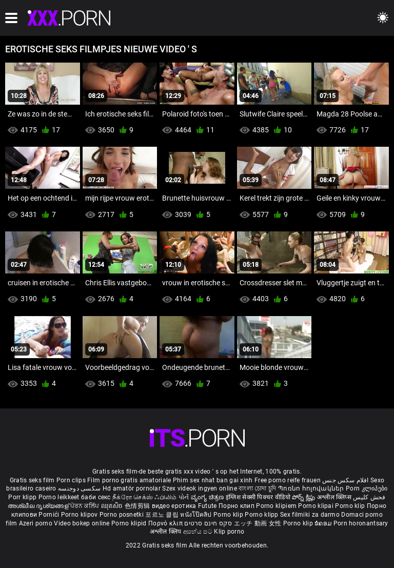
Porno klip (350, 506)
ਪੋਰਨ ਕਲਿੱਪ (85, 506)
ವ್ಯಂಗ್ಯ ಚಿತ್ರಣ (208, 497)
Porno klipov (80, 514)
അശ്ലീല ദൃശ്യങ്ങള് (39, 506)
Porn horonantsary (360, 523)
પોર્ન (184, 497)
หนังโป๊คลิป (196, 514)
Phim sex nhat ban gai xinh (213, 480)
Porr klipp (23, 497)
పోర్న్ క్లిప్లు (304, 497)
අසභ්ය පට (198, 531)
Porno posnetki (123, 514)
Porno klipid (129, 523)
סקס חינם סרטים (208, 523)
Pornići (49, 514)
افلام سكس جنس (345, 480)
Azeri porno (36, 523)
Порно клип (237, 506)
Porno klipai (316, 506)
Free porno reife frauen (287, 480)
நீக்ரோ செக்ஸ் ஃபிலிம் (144, 497)
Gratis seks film (32, 480)
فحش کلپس (369, 497)
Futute (207, 506)
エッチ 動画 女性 (258, 523)
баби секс (96, 497)
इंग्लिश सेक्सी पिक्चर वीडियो (258, 497)
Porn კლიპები (367, 488)
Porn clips (71, 480)
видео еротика (174, 506)
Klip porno (229, 531)
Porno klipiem (277, 506)
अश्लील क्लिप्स (335, 497)
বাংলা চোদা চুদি (257, 488)
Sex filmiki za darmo (310, 514)
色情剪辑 (138, 506)
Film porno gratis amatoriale (129, 480)
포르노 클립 (162, 514)
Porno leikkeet (60, 497)
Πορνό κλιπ (166, 523)
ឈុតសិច (113, 506)
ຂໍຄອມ (323, 523)
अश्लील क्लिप (166, 531)
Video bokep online (81, 523)
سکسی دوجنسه (79, 488)
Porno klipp (262, 514)
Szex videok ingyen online (199, 488)
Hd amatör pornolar (132, 488)
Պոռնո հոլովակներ (312, 488)
